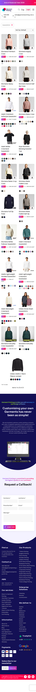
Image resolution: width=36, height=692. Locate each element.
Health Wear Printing (25, 574)
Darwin (21, 621)
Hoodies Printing (24, 557)
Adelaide (21, 615)
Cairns (21, 625)
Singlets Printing (24, 553)
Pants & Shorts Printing (26, 578)
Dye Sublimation (7, 602)
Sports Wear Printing (25, 567)
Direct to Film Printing (8, 610)
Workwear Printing (24, 563)
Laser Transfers (6, 604)
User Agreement (6, 632)
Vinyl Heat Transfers (8, 598)
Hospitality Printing (24, 571)
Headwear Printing (24, 580)
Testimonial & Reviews (8, 640)
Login (28, 9)
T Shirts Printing (23, 551)
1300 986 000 (5, 566)
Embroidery (5, 612)
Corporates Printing (25, 569)
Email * (21, 505)
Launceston (22, 631)
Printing (3, 56)
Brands (4, 638)
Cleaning (21, 593)
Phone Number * (8, 505)
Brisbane (21, 613)
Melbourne (22, 611)
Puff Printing (5, 614)
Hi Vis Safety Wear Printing (27, 565)
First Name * (6, 498)
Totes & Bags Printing (25, 582)
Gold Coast (22, 623)
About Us (4, 624)
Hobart (21, 619)
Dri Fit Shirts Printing (25, 561)
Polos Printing (23, 555)
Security (21, 595)
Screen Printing (6, 600)
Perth (20, 609)
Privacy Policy (6, 630)
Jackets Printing (24, 559)
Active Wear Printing (25, 576)
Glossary (4, 642)
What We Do (5, 626)
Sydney (21, 607)
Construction (23, 597)
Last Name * (22, 498)
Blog (3, 628)
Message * (6, 513)
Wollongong (22, 629)
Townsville (22, 627)
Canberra (22, 617)
